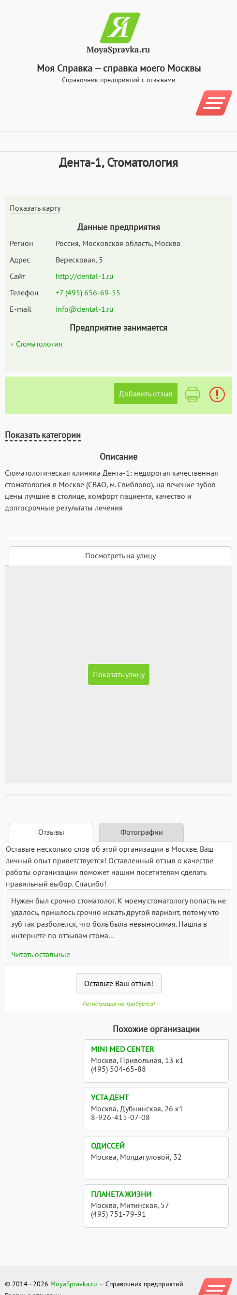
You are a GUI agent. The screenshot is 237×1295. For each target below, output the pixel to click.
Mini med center (122, 1049)
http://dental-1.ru (85, 276)
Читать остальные (40, 954)
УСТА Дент (110, 1097)
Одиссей (108, 1145)
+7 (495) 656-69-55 (88, 292)
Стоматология (39, 344)
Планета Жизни (121, 1194)
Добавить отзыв (146, 393)
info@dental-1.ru (85, 309)
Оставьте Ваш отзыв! (118, 983)
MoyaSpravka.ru (73, 1284)
